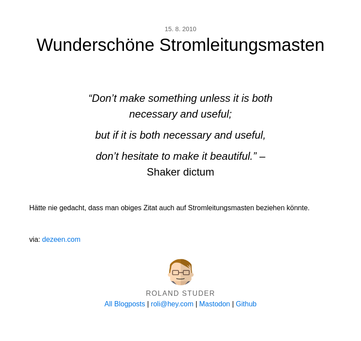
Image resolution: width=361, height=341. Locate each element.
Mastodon (214, 304)
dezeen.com (61, 239)
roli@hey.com (172, 304)
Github (246, 304)
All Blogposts (125, 304)
